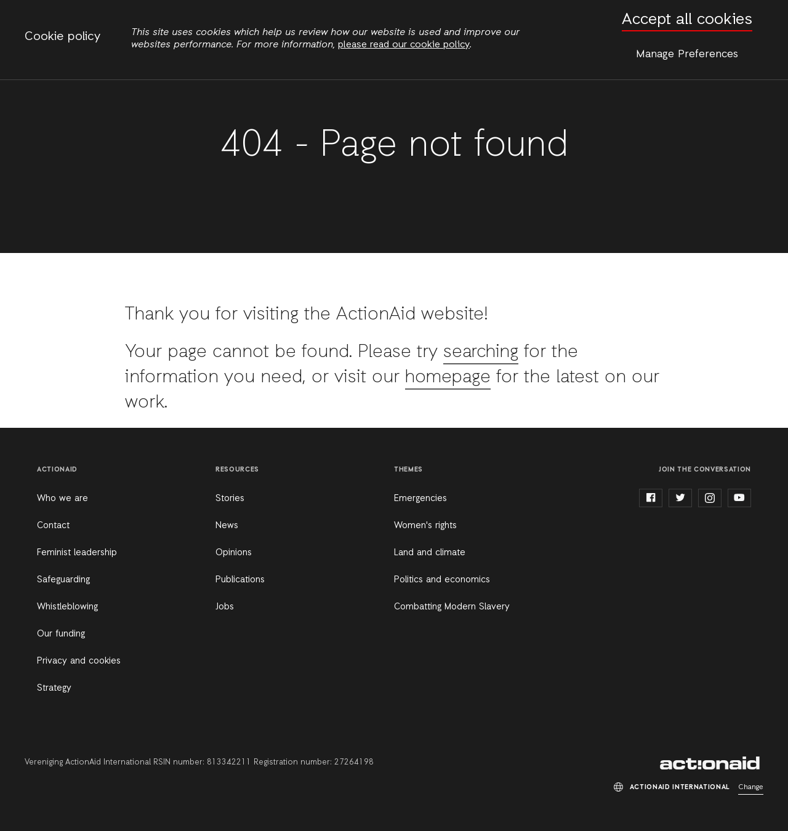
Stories (229, 498)
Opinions (233, 553)
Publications (240, 580)
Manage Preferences (687, 54)
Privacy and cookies (79, 661)
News (226, 526)
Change (750, 787)
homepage (448, 377)
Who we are (62, 498)
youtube (739, 498)
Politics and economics (442, 580)
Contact (53, 526)
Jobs (224, 607)
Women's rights (425, 526)
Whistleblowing (67, 607)
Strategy (54, 688)
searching (482, 352)
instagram (710, 498)
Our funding (61, 634)
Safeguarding (63, 580)
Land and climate (429, 553)
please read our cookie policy (404, 45)
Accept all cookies (687, 20)
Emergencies (420, 498)
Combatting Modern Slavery (452, 607)
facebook (650, 498)
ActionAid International (711, 763)
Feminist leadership (77, 553)
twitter (680, 498)
